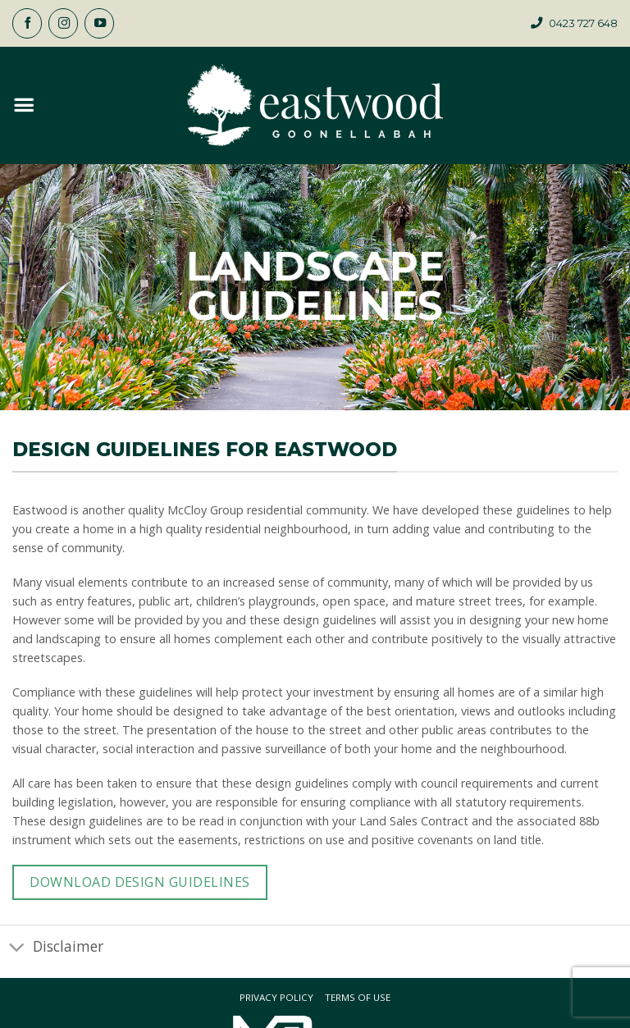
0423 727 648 (583, 23)
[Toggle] (16, 948)
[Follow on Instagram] (63, 23)
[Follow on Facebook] (27, 23)
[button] (23, 105)
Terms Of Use (357, 997)
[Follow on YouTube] (99, 23)
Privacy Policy (276, 997)
